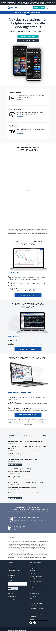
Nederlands (11, 584)
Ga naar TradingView (28, 295)
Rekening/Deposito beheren (35, 603)
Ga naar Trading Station (28, 415)
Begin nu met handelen (28, 36)
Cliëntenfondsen (11, 578)
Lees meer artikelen (14, 465)
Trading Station (32, 568)
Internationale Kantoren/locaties (15, 571)
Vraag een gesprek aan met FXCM (36, 608)
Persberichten (11, 573)
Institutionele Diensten (34, 601)
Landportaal (10, 566)
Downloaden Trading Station (35, 576)
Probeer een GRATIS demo (28, 40)
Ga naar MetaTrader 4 (28, 349)
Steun (30, 599)
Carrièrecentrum (11, 575)
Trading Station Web (34, 587)
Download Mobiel (33, 579)
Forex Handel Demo (12, 597)
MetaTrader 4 (32, 571)
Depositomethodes (33, 606)
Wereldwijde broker (12, 568)
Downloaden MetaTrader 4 (35, 581)
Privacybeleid (32, 616)
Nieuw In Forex (26, 529)
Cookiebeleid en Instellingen (35, 614)
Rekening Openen (39, 7)
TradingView (32, 566)
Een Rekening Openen (12, 599)
